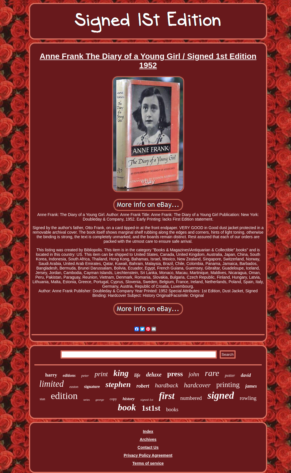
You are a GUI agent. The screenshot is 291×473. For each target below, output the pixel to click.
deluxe (153, 374)
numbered (191, 398)
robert (142, 386)
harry (51, 375)
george (99, 399)
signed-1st (146, 399)
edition (64, 395)
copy (113, 399)
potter (230, 375)
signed (220, 395)
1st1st (151, 408)
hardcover (197, 385)
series (86, 399)
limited (51, 384)
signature (92, 386)
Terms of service (148, 463)
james (251, 386)
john (193, 374)
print (101, 374)
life (137, 375)
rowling (248, 398)
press (175, 374)
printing (228, 385)
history (128, 398)
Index (148, 431)
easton (73, 387)
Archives (148, 439)
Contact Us (148, 447)
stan (42, 399)
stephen (118, 384)
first (166, 396)
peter (85, 375)
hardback (166, 385)
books (172, 409)
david (246, 375)
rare (212, 373)
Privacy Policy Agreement (148, 455)
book (127, 407)
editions (69, 375)
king (120, 373)
